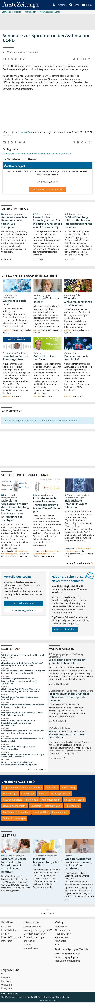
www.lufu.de (27, 132)
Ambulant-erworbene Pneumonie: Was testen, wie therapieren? (14, 222)
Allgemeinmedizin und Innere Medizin (22, 788)
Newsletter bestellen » (64, 629)
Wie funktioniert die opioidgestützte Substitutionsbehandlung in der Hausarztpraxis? (18, 723)
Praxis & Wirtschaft (11, 937)
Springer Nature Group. (58, 997)
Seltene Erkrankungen (14, 818)
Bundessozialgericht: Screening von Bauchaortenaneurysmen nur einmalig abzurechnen (19, 682)
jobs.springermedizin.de (67, 961)
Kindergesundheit (51, 800)
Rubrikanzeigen (63, 934)
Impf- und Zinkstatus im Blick (46, 300)
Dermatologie (10, 794)
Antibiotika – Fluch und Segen (45, 358)
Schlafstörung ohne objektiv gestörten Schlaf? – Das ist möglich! (23, 740)
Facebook (6, 981)
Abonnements (62, 937)
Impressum (29, 941)
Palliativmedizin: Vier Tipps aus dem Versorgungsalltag (18, 748)
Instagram (6, 988)
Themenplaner (62, 930)
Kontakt (28, 945)
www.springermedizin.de (67, 954)
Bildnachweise (31, 948)
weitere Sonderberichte (80, 563)
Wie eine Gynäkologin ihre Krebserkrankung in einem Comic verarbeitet (23, 756)
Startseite (6, 927)
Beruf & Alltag (69, 788)
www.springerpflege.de (67, 957)
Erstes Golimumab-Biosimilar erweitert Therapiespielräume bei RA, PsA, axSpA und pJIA (47, 505)
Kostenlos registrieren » (24, 610)
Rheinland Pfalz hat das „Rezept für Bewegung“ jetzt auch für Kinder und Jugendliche (23, 672)
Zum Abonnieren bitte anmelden (47, 189)
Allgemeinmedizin (36, 154)
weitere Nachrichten (37, 770)
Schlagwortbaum (32, 927)
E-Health (42, 794)
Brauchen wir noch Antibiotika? (76, 358)
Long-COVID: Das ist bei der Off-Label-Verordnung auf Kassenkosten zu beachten (13, 866)
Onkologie (36, 806)
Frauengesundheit (60, 794)
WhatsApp (6, 985)
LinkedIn (5, 978)
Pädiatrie (66, 154)
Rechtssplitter (41, 812)
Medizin (5, 934)
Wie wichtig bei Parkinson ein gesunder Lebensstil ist (19, 698)
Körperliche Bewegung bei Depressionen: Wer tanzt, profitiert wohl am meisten (22, 732)
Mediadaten (61, 927)
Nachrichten (9, 649)
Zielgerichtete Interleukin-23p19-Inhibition (76, 504)
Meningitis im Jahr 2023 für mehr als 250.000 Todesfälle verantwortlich (22, 714)
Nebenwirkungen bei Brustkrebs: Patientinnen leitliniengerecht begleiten (23, 706)
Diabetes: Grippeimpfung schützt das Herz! (47, 863)
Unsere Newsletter (16, 782)
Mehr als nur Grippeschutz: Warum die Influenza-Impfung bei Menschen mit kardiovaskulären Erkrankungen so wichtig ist (15, 510)
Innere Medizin (53, 154)
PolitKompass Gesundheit (16, 812)
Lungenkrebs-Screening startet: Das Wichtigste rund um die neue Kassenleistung (47, 222)
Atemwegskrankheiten (14, 154)
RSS (57, 945)
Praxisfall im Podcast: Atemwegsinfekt (16, 358)
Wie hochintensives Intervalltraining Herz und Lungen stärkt (22, 656)
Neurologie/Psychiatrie (15, 806)
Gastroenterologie (12, 800)
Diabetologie (27, 794)
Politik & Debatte (10, 930)
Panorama (6, 941)
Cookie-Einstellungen (34, 937)
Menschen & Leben (74, 800)
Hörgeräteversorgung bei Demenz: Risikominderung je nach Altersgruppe (19, 764)
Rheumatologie (60, 812)
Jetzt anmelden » (24, 603)
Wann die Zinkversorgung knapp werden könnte (78, 302)
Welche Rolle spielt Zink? (14, 302)
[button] (86, 5)
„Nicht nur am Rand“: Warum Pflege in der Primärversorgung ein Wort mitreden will (21, 690)
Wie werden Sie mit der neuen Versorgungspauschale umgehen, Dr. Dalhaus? (69, 735)
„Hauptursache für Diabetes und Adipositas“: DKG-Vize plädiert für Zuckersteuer (22, 664)
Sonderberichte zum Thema (23, 475)
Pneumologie (72, 806)
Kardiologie (32, 800)
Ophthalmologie (53, 806)
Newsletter (60, 941)
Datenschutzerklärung (35, 934)
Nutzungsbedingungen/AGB (38, 930)
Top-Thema (51, 788)
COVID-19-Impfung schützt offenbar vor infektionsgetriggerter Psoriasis (78, 222)
